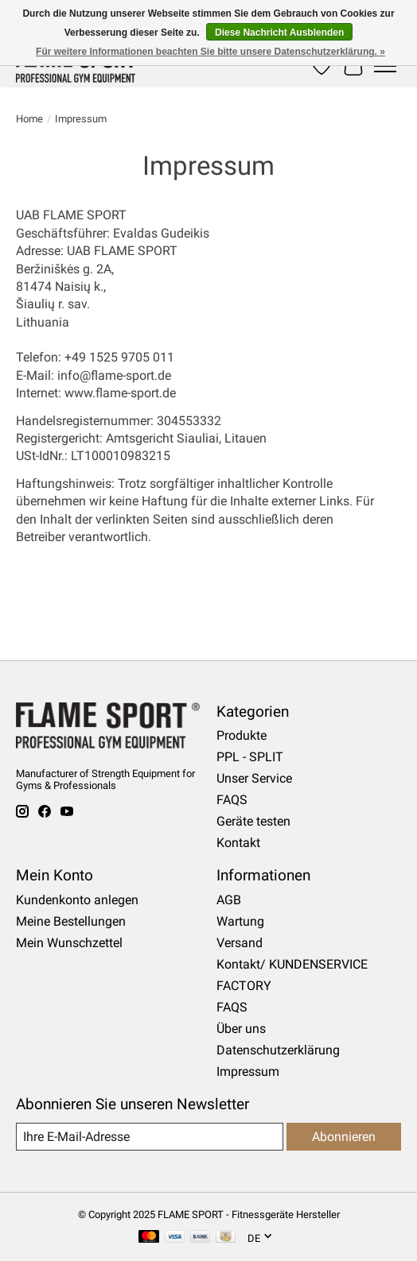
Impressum (247, 1071)
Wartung (240, 921)
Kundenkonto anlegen (77, 899)
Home (29, 119)
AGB (228, 899)
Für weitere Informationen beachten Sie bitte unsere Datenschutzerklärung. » (210, 51)
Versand (239, 942)
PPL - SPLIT (249, 756)
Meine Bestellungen (71, 921)
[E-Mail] (149, 1137)
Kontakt (238, 842)
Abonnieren (344, 1136)
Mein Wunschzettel (69, 942)
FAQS (231, 799)
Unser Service (254, 778)
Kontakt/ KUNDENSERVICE (292, 964)
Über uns (241, 1028)
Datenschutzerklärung (278, 1050)
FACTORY (243, 985)
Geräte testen (253, 821)
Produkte (241, 735)
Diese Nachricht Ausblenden (279, 32)
